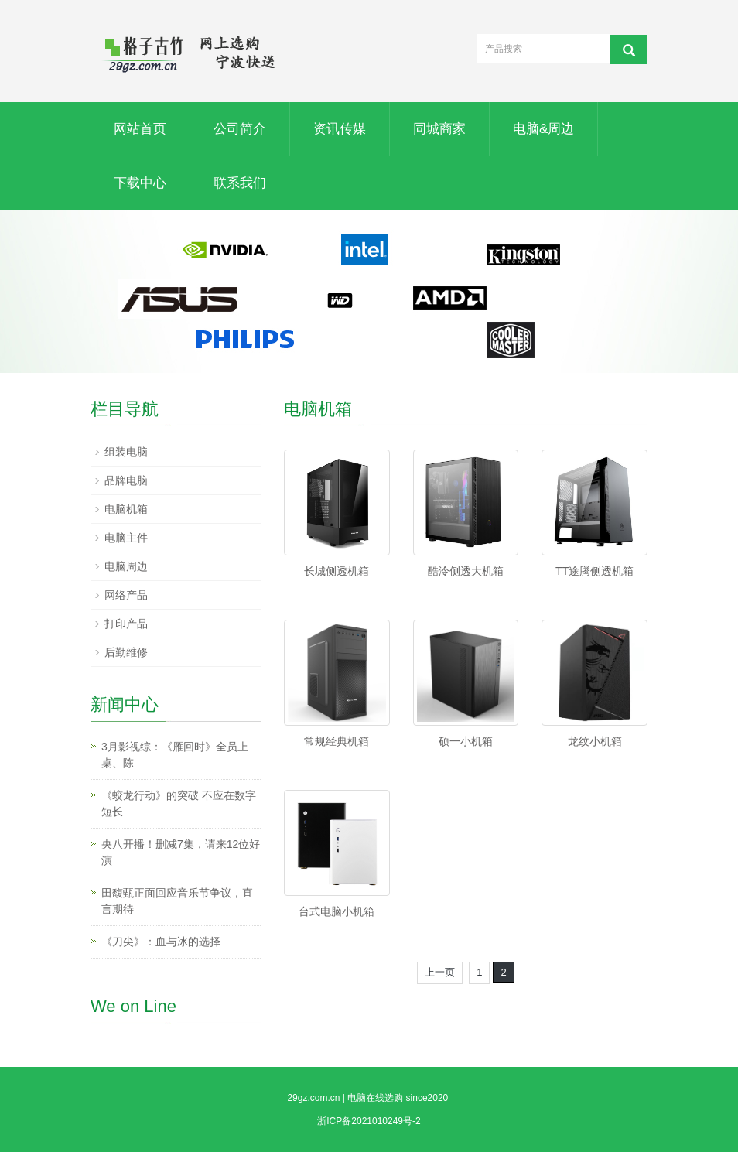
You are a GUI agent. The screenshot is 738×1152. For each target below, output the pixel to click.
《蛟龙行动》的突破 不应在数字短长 (178, 803)
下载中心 (140, 183)
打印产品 (126, 623)
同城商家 (439, 128)
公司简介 (240, 128)
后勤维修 (126, 652)
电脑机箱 (126, 509)
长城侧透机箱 (336, 571)
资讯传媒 (339, 128)
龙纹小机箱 (595, 741)
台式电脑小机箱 (336, 911)
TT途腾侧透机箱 (594, 571)
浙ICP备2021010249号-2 (368, 1121)
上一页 (440, 972)
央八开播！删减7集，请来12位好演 (180, 852)
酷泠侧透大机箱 (466, 571)
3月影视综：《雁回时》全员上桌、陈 (174, 754)
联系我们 (240, 183)
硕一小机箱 (466, 741)
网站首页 (140, 128)
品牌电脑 (126, 480)
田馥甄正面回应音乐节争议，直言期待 (177, 901)
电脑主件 (126, 538)
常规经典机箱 (336, 741)
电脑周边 (126, 566)
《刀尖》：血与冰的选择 (160, 941)
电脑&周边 (543, 128)
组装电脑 (126, 452)
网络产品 (126, 595)
